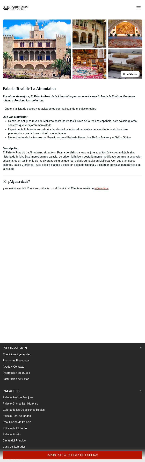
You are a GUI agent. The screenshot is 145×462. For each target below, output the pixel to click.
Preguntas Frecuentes (16, 360)
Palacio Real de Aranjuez (18, 397)
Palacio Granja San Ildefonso (20, 403)
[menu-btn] (138, 7)
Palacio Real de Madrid (17, 415)
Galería (130, 74)
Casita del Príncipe (14, 440)
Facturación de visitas (16, 379)
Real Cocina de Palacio (17, 422)
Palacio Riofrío (11, 434)
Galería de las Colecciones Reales (24, 409)
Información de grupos (16, 372)
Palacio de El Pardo (15, 428)
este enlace (101, 188)
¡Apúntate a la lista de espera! (72, 455)
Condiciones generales (17, 354)
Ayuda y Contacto (13, 366)
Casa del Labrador (14, 446)
